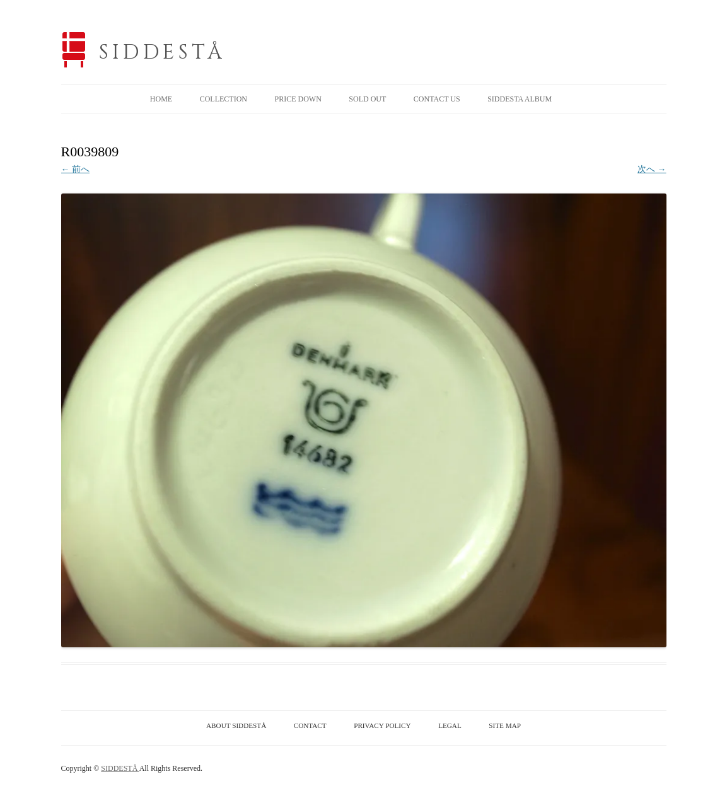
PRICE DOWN (297, 99)
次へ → (651, 169)
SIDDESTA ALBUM (519, 99)
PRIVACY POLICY (382, 725)
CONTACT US (437, 99)
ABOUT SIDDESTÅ (236, 725)
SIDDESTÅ (162, 52)
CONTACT (310, 725)
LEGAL (450, 725)
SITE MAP (505, 725)
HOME (161, 99)
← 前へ (75, 169)
